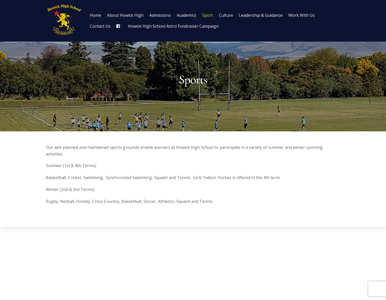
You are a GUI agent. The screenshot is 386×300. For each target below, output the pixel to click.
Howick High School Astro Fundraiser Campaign (173, 26)
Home (95, 15)
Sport (207, 15)
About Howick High (125, 15)
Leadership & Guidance (261, 15)
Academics (186, 15)
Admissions (160, 15)
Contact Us (100, 26)
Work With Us (301, 15)
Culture (226, 15)
